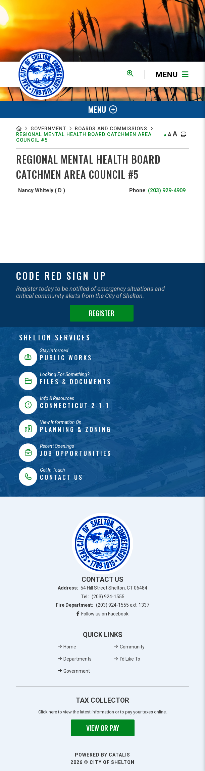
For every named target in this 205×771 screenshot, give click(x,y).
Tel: (102, 596)
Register (101, 313)
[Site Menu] (102, 109)
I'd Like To (130, 659)
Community (132, 646)
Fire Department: (102, 605)
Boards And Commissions (55, 135)
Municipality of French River (41, 74)
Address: (103, 588)
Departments (77, 659)
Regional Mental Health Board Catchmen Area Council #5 (89, 145)
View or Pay (102, 728)
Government (51, 129)
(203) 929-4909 (167, 199)
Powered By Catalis (102, 755)
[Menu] (167, 74)
